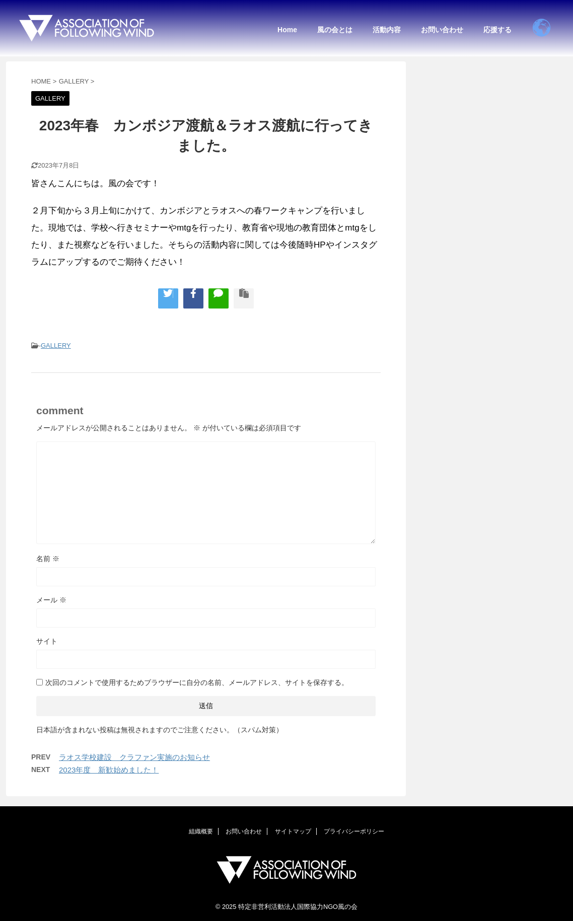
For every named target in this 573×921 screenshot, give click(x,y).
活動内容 (387, 30)
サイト (46, 641)
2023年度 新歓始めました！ (109, 769)
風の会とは (334, 30)
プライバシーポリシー (354, 831)
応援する (497, 30)
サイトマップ (293, 831)
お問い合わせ (442, 30)
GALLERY (56, 345)
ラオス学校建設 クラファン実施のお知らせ (134, 757)
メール (51, 600)
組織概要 (201, 831)
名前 (47, 559)
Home (287, 30)
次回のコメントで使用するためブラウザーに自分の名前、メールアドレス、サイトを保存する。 (196, 682)
